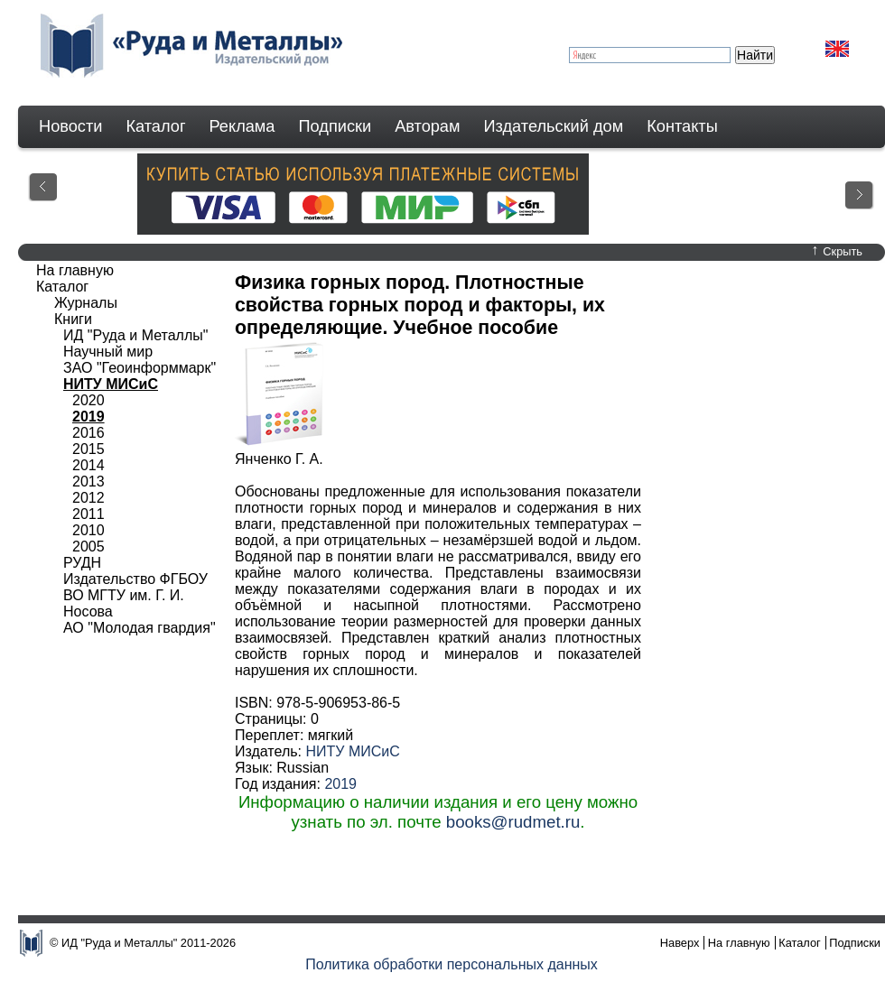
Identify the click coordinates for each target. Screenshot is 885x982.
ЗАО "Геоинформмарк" (139, 367)
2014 (88, 465)
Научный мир (108, 351)
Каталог (155, 126)
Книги (73, 319)
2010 (88, 530)
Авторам (427, 126)
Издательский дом (554, 126)
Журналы (85, 302)
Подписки (335, 126)
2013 (88, 481)
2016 (88, 432)
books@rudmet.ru (513, 821)
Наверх (680, 943)
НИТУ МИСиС (352, 751)
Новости (70, 126)
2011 (88, 514)
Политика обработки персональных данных (451, 964)
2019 (340, 784)
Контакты (682, 126)
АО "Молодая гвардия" (139, 627)
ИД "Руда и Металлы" (135, 335)
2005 (88, 546)
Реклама (242, 126)
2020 (88, 400)
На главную (75, 270)
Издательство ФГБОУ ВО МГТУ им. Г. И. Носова (135, 595)
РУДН (82, 562)
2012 (88, 497)
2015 (88, 449)
